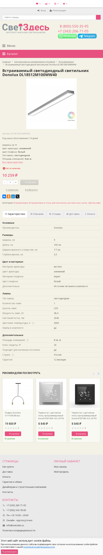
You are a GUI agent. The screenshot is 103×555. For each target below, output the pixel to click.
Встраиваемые (21, 203)
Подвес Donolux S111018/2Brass (13, 414)
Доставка (7, 471)
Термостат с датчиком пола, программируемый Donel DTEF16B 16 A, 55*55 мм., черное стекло (84, 415)
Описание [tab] (37, 213)
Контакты (7, 491)
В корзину (12, 433)
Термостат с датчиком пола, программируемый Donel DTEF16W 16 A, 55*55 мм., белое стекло (51, 415)
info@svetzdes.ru (15, 525)
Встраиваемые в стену (40, 203)
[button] (94, 374)
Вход (41, 10)
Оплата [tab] (90, 213)
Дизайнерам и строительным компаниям (24, 486)
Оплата (6, 476)
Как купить (8, 466)
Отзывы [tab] (55, 213)
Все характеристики (12, 162)
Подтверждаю (9, 551)
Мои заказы (60, 466)
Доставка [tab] (72, 213)
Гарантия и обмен (12, 481)
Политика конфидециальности (18, 530)
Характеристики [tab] (15, 213)
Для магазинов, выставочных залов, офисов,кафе (76, 203)
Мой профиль (61, 471)
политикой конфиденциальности (39, 547)
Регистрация (58, 10)
